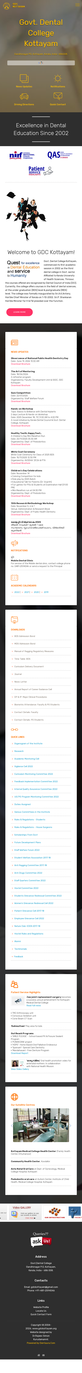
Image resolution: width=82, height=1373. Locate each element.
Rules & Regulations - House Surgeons (33, 827)
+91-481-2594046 (45, 1290)
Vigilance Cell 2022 (23, 766)
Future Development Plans (27, 842)
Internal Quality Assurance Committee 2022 (35, 789)
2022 (16, 592)
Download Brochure (20, 364)
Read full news (33, 1005)
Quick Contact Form (41, 1314)
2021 (26, 592)
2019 (46, 592)
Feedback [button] (17, 956)
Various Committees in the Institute (32, 812)
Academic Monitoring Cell (26, 759)
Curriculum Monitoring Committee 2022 (33, 774)
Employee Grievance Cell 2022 (29, 918)
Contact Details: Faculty (26, 712)
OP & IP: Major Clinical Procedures (30, 697)
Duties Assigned (22, 804)
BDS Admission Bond (24, 636)
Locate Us (41, 1311)
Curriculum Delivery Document (29, 666)
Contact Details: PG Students (29, 720)
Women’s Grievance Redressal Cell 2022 (33, 903)
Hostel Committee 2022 (26, 888)
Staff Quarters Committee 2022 (30, 880)
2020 (36, 592)
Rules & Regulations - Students (29, 819)
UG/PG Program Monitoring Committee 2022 (36, 796)
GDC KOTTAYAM (19, 5)
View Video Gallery (20, 1069)
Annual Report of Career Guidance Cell (33, 689)
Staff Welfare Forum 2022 (27, 850)
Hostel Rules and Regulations (28, 933)
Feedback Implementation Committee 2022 (36, 781)
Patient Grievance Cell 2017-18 (29, 911)
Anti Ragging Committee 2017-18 (30, 865)
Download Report (19, 1053)
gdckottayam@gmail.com (44, 1287)
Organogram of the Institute (28, 743)
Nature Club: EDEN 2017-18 (27, 926)
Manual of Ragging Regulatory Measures (34, 651)
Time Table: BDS (22, 659)
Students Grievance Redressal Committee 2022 (38, 896)
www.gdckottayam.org (44, 1328)
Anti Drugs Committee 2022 (28, 873)
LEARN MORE (19, 312)
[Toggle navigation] (77, 4)
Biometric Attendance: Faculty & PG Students (37, 704)
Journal (18, 674)
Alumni (17, 941)
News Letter (20, 682)
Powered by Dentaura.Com (41, 1343)
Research (19, 751)
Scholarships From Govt (26, 835)
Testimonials (20, 949)
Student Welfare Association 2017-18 (32, 857)
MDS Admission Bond (24, 643)
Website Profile (41, 1307)
